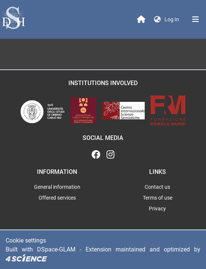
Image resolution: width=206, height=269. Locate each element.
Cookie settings (26, 240)
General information (57, 187)
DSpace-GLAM (56, 249)
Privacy (157, 209)
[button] (157, 19)
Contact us (157, 187)
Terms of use (157, 198)
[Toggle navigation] (195, 19)
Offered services (57, 198)
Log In (173, 19)
